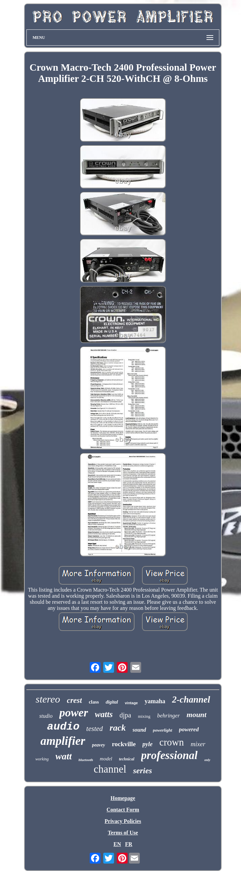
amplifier (62, 741)
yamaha (155, 701)
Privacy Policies (123, 821)
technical (126, 759)
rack (118, 728)
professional (169, 755)
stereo (48, 699)
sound (139, 730)
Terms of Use (123, 832)
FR (128, 844)
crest (74, 700)
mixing (144, 716)
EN (117, 844)
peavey (98, 745)
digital (112, 702)
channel (110, 769)
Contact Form (123, 809)
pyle (148, 744)
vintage (131, 703)
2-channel (191, 699)
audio (63, 726)
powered (189, 729)
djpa (125, 715)
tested (94, 729)
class (94, 702)
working (41, 759)
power (73, 712)
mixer (198, 744)
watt (64, 756)
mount (196, 714)
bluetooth (86, 760)
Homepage (123, 798)
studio (45, 716)
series (142, 770)
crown (171, 742)
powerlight (162, 730)
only (207, 760)
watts (104, 714)
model (106, 758)
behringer (168, 715)
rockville (123, 744)
